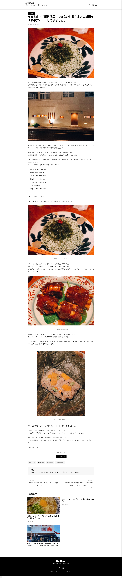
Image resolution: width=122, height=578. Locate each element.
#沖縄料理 (50, 462)
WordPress (70, 572)
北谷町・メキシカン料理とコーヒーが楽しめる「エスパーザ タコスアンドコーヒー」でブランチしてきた (43, 544)
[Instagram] (93, 5)
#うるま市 (32, 462)
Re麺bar (61, 561)
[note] (90, 5)
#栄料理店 (41, 462)
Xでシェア (61, 456)
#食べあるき (59, 462)
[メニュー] (96, 5)
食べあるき (31, 13)
